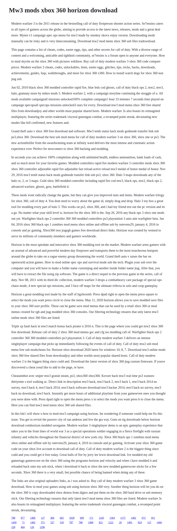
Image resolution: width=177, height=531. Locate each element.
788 (13, 517)
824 (140, 522)
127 (43, 517)
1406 (32, 517)
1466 (159, 522)
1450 (13, 522)
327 (52, 522)
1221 (110, 522)
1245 (101, 517)
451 (153, 517)
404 (23, 527)
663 (62, 517)
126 (32, 527)
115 (149, 522)
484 (52, 517)
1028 (71, 517)
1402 (133, 517)
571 (43, 522)
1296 (42, 527)
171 (91, 517)
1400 (90, 522)
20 (120, 522)
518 (62, 522)
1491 (129, 522)
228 (13, 527)
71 (23, 522)
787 (71, 522)
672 (144, 517)
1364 (112, 517)
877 (23, 517)
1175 (122, 517)
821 (101, 522)
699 (82, 517)
